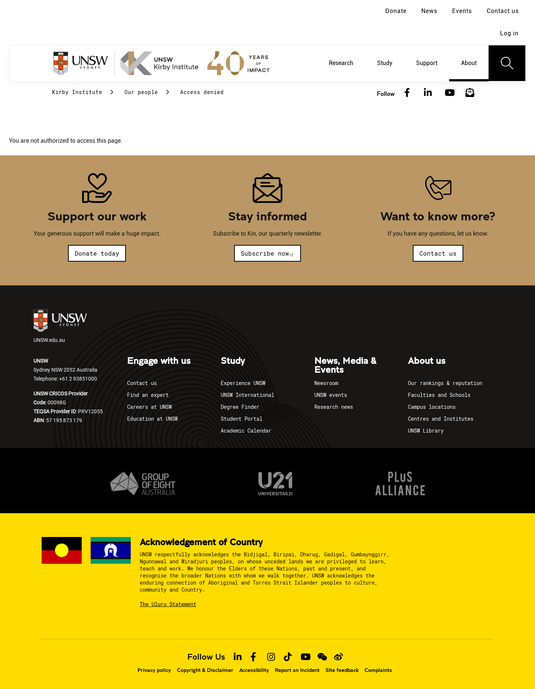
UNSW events (330, 394)
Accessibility (254, 670)
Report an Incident (297, 670)
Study (233, 361)
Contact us (503, 10)
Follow (386, 93)
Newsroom (326, 382)
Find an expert (148, 394)
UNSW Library (426, 430)
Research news (333, 406)
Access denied (202, 92)
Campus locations (431, 406)
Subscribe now (267, 253)
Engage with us (159, 361)
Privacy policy (154, 670)
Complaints (378, 670)
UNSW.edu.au (60, 326)
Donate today (97, 253)
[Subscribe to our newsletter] (470, 93)
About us (426, 361)
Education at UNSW (152, 418)
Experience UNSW (243, 382)
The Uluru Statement (168, 604)
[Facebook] (407, 93)
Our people (141, 92)
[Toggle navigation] (507, 63)
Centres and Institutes (440, 418)
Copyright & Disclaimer (205, 670)
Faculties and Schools (439, 394)
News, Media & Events (345, 365)
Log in (509, 33)
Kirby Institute (77, 92)
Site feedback (342, 670)
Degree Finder (240, 406)
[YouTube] (448, 93)
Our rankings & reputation (445, 382)
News (429, 10)
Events (462, 10)
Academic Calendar (246, 430)
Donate (395, 10)
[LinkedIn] (428, 93)
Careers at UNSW (149, 406)
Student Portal (241, 418)
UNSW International (247, 394)
